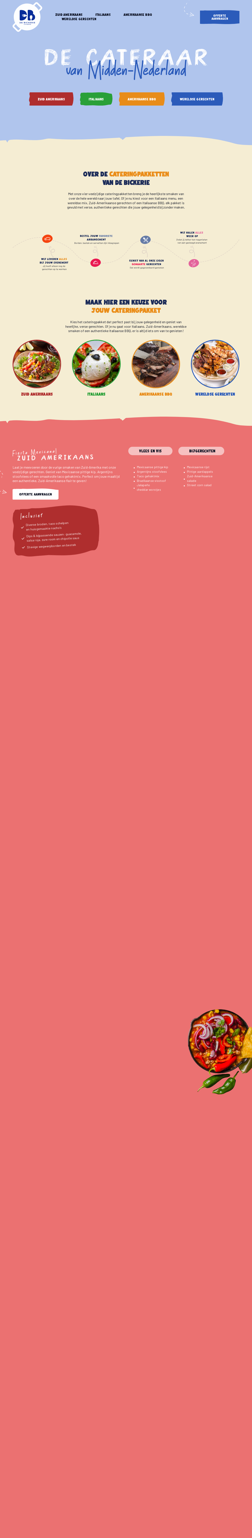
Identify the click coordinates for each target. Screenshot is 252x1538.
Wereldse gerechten (79, 19)
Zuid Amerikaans (68, 15)
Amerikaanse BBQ (138, 15)
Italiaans (103, 15)
